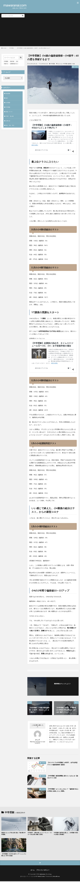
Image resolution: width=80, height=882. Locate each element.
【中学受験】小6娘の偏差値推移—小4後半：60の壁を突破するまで (33, 48)
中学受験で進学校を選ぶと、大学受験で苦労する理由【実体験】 (66, 834)
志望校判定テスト (14, 63)
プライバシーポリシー (42, 871)
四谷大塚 (12, 61)
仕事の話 (8, 122)
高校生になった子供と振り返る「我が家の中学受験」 (13, 834)
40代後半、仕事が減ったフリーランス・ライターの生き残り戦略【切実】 (39, 834)
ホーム (33, 871)
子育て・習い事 (10, 118)
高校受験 (8, 93)
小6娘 (73, 63)
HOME (4, 48)
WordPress (57, 877)
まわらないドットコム (45, 875)
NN (17, 61)
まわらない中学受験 (62, 63)
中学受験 (11, 48)
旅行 (7, 98)
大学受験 (8, 103)
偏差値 (69, 63)
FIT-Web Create (39, 877)
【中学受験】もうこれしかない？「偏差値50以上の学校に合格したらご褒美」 (62, 790)
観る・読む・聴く (11, 127)
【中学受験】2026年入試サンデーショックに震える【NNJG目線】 (13, 855)
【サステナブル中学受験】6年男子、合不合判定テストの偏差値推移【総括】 (62, 764)
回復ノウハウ (9, 113)
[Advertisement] (40, 31)
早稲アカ (6, 63)
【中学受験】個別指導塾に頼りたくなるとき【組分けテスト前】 (62, 777)
